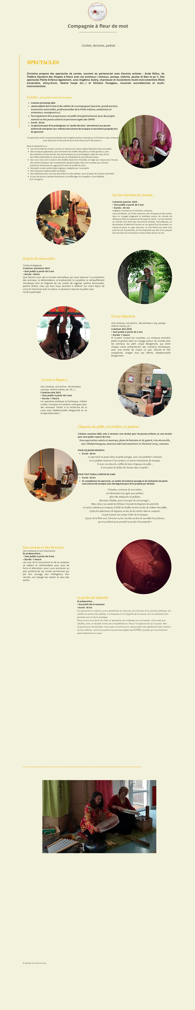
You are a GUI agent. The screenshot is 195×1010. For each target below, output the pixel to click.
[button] (99, 816)
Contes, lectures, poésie (98, 45)
